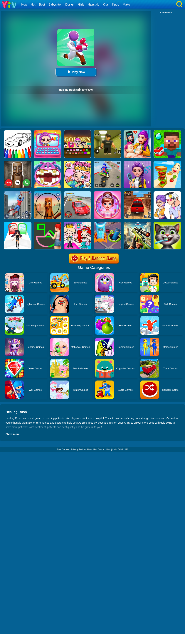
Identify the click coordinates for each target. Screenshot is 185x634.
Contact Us (103, 449)
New (24, 4)
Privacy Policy (78, 449)
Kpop (115, 4)
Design (70, 4)
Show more (12, 434)
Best (42, 4)
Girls (81, 4)
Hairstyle (93, 4)
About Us (91, 449)
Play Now (76, 72)
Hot (33, 4)
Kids (106, 4)
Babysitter (55, 4)
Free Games (63, 449)
